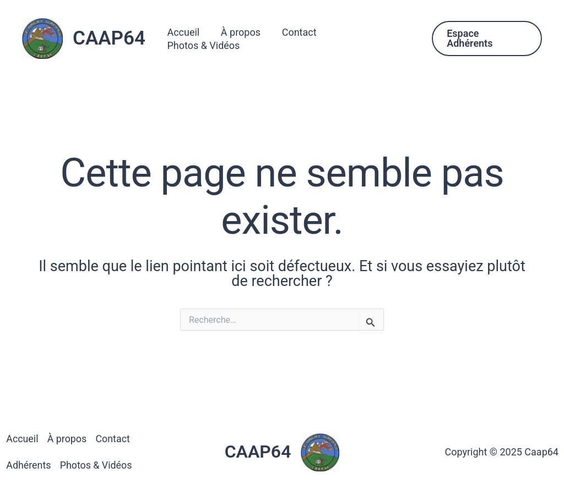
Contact (301, 37)
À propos (244, 37)
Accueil (188, 37)
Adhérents (28, 465)
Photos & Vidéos (374, 37)
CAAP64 (109, 38)
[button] (487, 38)
